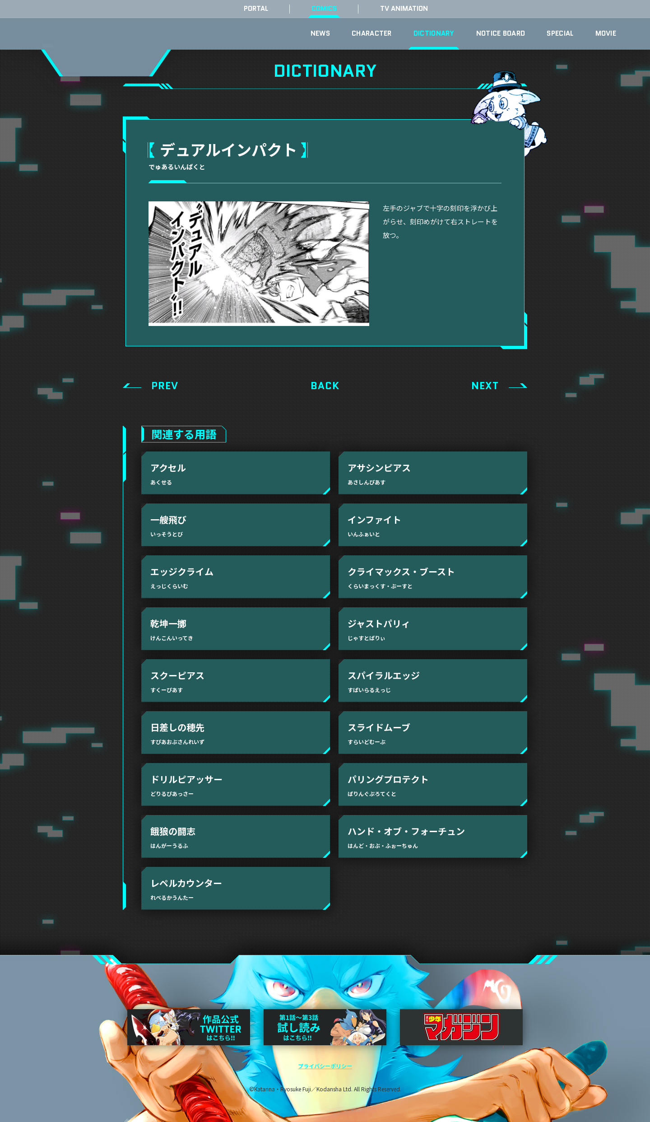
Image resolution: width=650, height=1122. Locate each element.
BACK (325, 386)
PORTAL (256, 8)
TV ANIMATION (404, 8)
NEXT (485, 386)
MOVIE (606, 33)
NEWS (320, 33)
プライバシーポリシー (325, 1066)
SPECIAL (560, 33)
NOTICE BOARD (500, 33)
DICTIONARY (434, 33)
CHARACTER (372, 33)
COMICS (324, 8)
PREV (164, 386)
